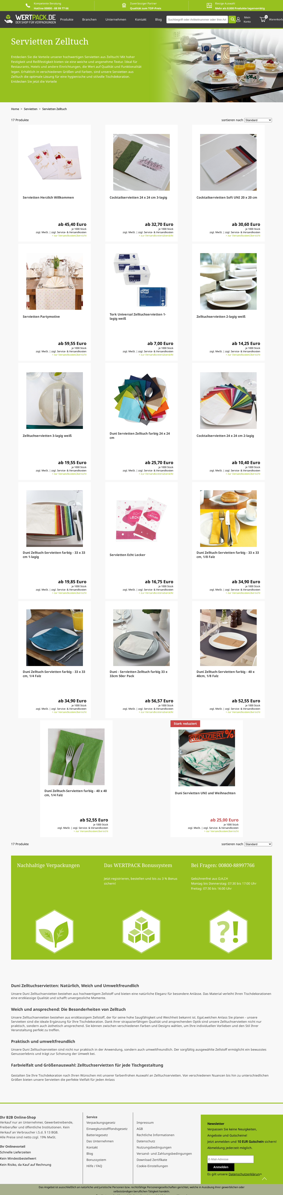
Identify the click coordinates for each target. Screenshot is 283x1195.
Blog (89, 1153)
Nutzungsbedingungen (154, 1147)
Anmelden (220, 1167)
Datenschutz (146, 1141)
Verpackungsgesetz (100, 1122)
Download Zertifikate (152, 1160)
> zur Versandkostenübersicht (69, 235)
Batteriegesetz (97, 1135)
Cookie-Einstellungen (152, 1166)
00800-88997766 (236, 865)
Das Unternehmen (100, 1141)
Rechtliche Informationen (155, 1135)
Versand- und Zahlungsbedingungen (164, 1153)
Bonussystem (96, 1160)
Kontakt (92, 1147)
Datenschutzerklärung (245, 1174)
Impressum (145, 1122)
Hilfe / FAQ (94, 1166)
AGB (140, 1129)
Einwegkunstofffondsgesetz (107, 1129)
